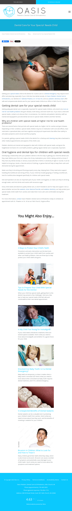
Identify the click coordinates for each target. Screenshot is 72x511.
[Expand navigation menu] (69, 11)
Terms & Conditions (38, 480)
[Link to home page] (33, 11)
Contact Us (64, 480)
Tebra (44, 504)
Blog (29, 34)
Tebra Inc (16, 480)
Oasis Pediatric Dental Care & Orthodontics (13, 34)
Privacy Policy (26, 480)
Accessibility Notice (53, 480)
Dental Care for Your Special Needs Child (44, 34)
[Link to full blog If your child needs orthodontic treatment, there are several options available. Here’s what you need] (36, 318)
